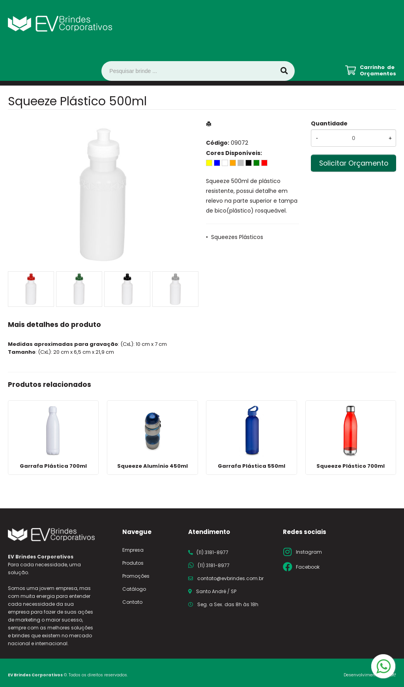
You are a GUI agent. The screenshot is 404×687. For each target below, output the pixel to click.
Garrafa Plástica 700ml (53, 466)
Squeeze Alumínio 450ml (152, 466)
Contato (132, 602)
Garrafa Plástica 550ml (251, 466)
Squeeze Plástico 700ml (350, 466)
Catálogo (134, 589)
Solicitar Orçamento (353, 163)
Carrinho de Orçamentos (378, 70)
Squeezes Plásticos (237, 237)
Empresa (133, 550)
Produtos (133, 563)
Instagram (309, 552)
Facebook (308, 567)
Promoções (136, 576)
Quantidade (329, 123)
